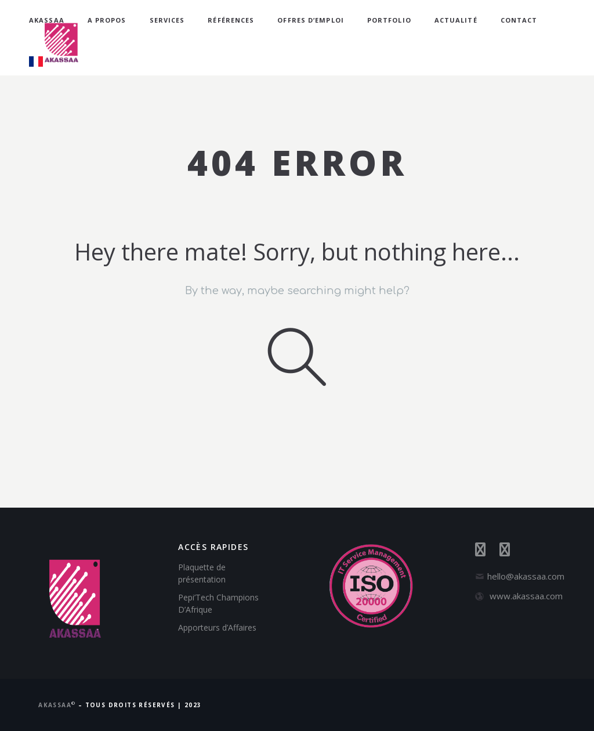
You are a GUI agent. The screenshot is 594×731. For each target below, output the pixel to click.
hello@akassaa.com (525, 576)
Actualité (455, 20)
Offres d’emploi (310, 20)
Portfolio (389, 20)
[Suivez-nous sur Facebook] (487, 551)
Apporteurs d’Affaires (217, 627)
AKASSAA (46, 20)
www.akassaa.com (526, 596)
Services (167, 20)
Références (231, 20)
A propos (107, 20)
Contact (519, 20)
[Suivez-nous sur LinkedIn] (510, 551)
